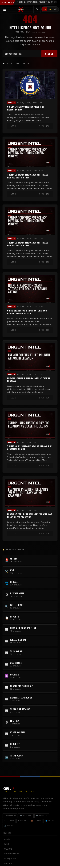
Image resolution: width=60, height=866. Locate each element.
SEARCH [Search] (49, 53)
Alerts (11, 102)
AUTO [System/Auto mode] (55, 9)
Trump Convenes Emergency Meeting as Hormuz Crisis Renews (27, 176)
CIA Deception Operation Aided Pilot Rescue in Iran (26, 108)
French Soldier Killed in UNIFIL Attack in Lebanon (28, 380)
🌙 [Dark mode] (45, 9)
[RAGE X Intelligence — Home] (21, 9)
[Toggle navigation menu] (4, 9)
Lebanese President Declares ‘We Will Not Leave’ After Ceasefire (29, 516)
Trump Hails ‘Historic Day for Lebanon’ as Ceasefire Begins (29, 448)
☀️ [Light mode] (50, 9)
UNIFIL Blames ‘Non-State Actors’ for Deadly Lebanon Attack (27, 312)
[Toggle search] (36, 9)
